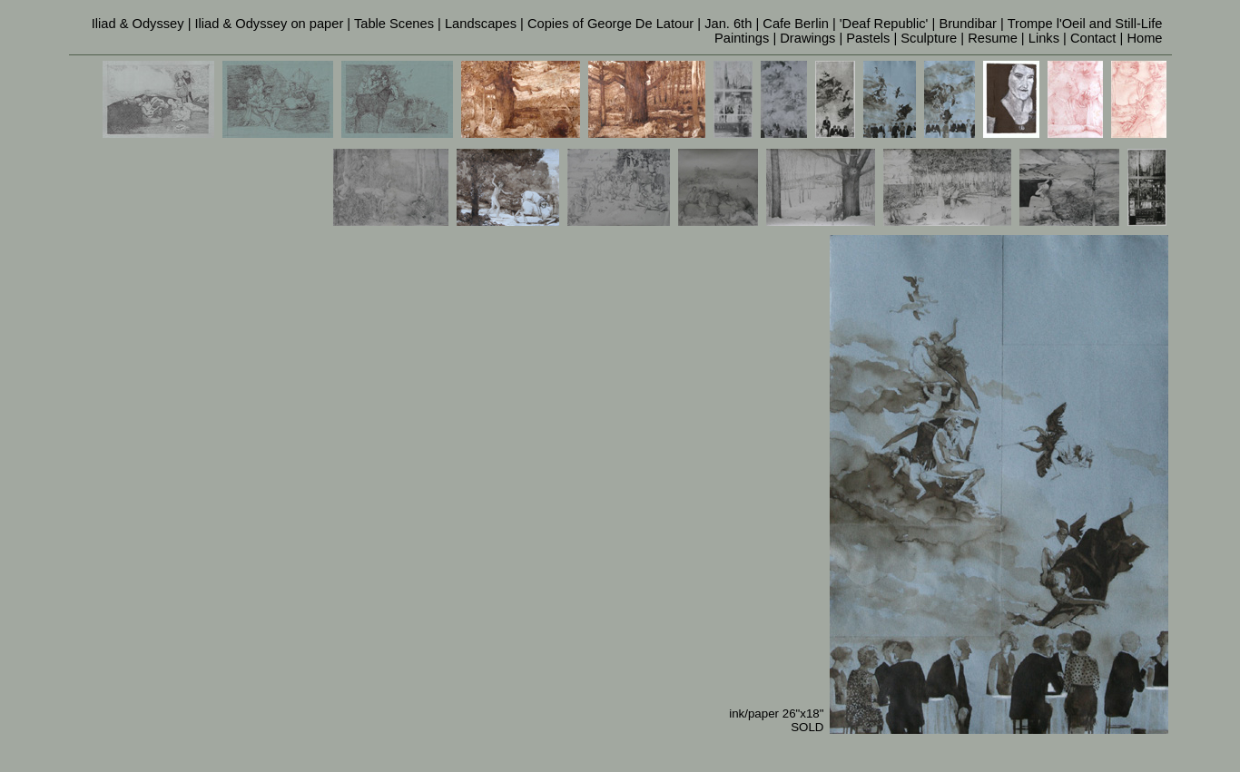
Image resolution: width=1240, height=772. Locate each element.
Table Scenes (394, 23)
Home (1144, 38)
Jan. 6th (728, 23)
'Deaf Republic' (884, 23)
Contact (1093, 38)
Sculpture (928, 38)
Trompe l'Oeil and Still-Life (1085, 23)
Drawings (807, 38)
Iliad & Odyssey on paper (269, 23)
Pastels (868, 38)
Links (1043, 38)
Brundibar (968, 23)
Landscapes (481, 23)
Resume (993, 38)
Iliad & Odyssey (138, 23)
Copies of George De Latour (610, 23)
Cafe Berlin (796, 23)
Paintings (741, 38)
